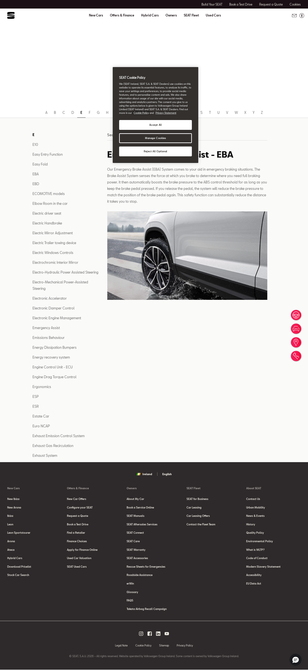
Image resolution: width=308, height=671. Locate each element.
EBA (36, 174)
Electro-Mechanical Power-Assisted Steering (60, 285)
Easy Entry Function (48, 154)
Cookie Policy (143, 646)
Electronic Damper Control (53, 308)
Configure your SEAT (80, 507)
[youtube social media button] (166, 634)
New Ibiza (13, 498)
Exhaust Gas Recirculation (53, 446)
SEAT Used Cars (77, 567)
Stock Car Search (18, 575)
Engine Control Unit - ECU (53, 367)
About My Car (135, 498)
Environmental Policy (259, 541)
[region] (155, 115)
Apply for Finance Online (82, 550)
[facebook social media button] (149, 634)
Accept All (155, 124)
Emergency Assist (46, 328)
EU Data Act (253, 584)
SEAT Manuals (135, 515)
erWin (130, 584)
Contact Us (253, 498)
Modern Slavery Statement (263, 567)
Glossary (132, 592)
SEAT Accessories (137, 558)
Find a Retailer (76, 533)
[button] (296, 660)
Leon (10, 524)
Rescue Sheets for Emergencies (146, 567)
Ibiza (10, 515)
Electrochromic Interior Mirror (55, 262)
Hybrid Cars (150, 15)
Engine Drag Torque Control (54, 377)
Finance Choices (77, 541)
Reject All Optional (155, 151)
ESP (36, 396)
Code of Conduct (257, 558)
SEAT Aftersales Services (142, 524)
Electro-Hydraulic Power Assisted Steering (65, 272)
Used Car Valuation (79, 558)
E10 (35, 144)
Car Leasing (194, 507)
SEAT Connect (135, 533)
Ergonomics (42, 387)
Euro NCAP (41, 426)
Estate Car (41, 416)
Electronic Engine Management (57, 318)
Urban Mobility (255, 507)
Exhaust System (45, 455)
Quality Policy (255, 533)
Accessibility (254, 575)
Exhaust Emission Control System (59, 436)
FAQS (130, 601)
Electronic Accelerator (50, 298)
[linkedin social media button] (158, 634)
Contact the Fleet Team (201, 524)
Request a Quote (77, 515)
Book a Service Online (140, 507)
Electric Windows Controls (53, 253)
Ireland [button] (144, 474)
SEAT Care (133, 541)
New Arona (14, 507)
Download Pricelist (19, 567)
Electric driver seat (47, 213)
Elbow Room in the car (50, 203)
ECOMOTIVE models (49, 194)
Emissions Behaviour (49, 338)
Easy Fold (40, 164)
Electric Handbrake (47, 223)
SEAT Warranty (136, 550)
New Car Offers (76, 498)
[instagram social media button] (141, 634)
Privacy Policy (185, 646)
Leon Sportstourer (18, 533)
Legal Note (121, 646)
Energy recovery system (51, 357)
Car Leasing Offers (198, 515)
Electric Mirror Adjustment (53, 233)
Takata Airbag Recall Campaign (147, 609)
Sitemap (164, 646)
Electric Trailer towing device (54, 243)
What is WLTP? (255, 550)
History (250, 524)
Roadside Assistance (140, 575)
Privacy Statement (165, 112)
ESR (36, 406)
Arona (11, 541)
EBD (36, 184)
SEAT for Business (197, 498)
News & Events (255, 515)
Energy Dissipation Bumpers (55, 347)
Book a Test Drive (77, 524)
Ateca (11, 550)
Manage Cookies (155, 138)
